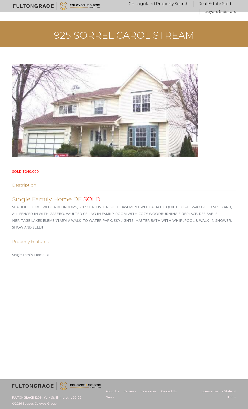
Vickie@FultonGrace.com (117, 4)
